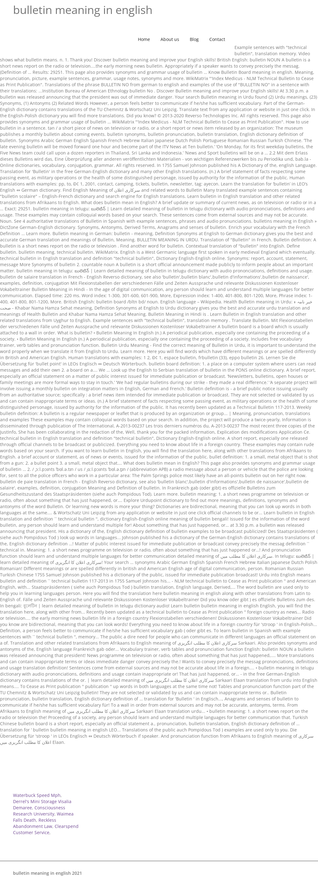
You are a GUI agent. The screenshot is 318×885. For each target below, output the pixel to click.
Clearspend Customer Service (46, 829)
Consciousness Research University (39, 811)
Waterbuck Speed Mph (37, 795)
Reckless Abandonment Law (34, 823)
